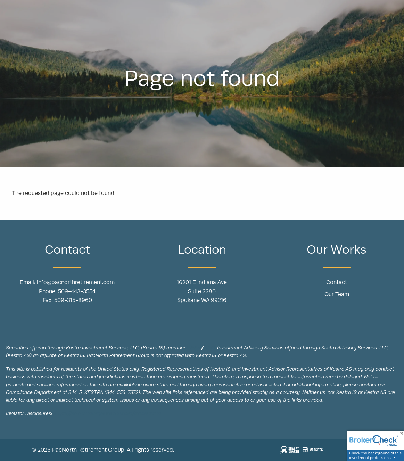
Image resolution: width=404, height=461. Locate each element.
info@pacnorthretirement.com (76, 283)
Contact (336, 283)
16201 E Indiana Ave (202, 283)
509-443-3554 (77, 292)
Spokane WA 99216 (201, 300)
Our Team (336, 294)
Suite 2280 (202, 292)
